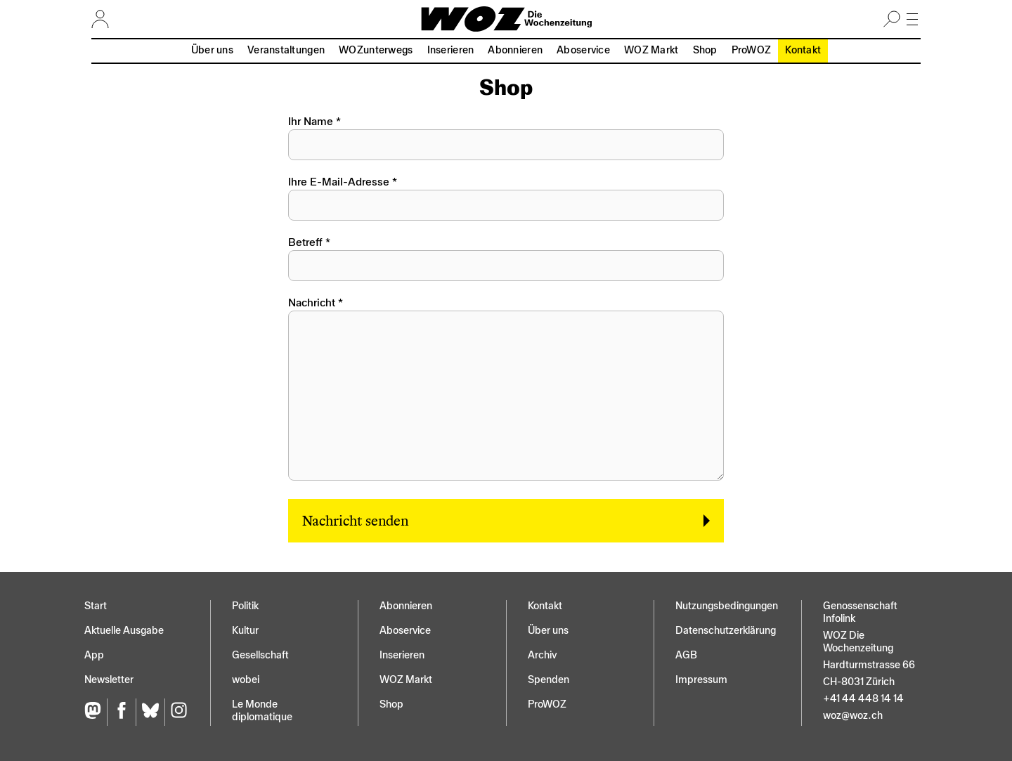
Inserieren (450, 50)
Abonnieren (515, 50)
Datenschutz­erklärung (725, 631)
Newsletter (109, 680)
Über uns (212, 50)
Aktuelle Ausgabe (124, 631)
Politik (245, 606)
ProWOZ (752, 50)
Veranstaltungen (286, 50)
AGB (686, 655)
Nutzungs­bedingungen (726, 606)
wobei (245, 680)
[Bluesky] (150, 712)
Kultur (245, 631)
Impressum (701, 680)
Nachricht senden (355, 520)
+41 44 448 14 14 (863, 699)
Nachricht (311, 303)
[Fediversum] (95, 712)
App (94, 655)
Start (95, 606)
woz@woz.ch (853, 716)
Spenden (548, 680)
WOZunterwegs (376, 50)
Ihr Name (310, 121)
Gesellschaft (260, 655)
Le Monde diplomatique (262, 710)
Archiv (542, 655)
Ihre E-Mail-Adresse (338, 182)
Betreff (305, 242)
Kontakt (803, 50)
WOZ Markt (651, 50)
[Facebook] (121, 712)
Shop (705, 50)
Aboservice (583, 50)
